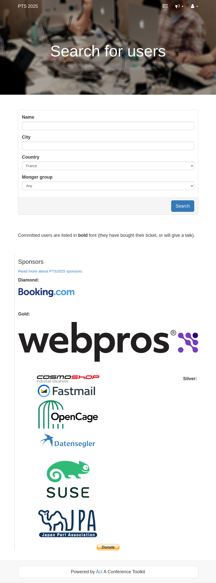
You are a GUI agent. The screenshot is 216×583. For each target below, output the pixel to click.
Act (99, 571)
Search (182, 206)
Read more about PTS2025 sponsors (50, 271)
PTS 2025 (28, 6)
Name (28, 117)
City (26, 137)
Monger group (37, 177)
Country (31, 157)
